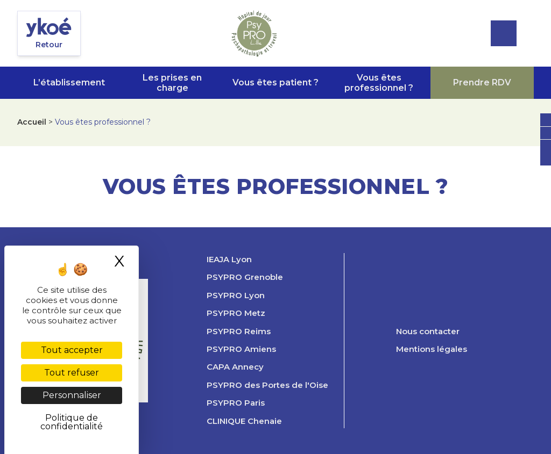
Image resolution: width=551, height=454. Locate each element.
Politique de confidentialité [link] (71, 422)
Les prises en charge (172, 83)
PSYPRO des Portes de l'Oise (267, 385)
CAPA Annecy (235, 367)
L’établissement (69, 82)
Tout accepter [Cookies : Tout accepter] (72, 350)
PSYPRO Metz (236, 313)
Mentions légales (431, 349)
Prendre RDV (482, 82)
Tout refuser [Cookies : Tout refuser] (71, 372)
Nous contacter (428, 331)
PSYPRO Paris (236, 403)
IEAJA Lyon (229, 259)
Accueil (31, 122)
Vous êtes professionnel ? (378, 83)
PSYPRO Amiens (241, 349)
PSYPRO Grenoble (245, 277)
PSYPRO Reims (239, 331)
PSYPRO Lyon (236, 295)
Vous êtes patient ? (275, 82)
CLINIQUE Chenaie (244, 421)
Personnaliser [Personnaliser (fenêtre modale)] (72, 395)
